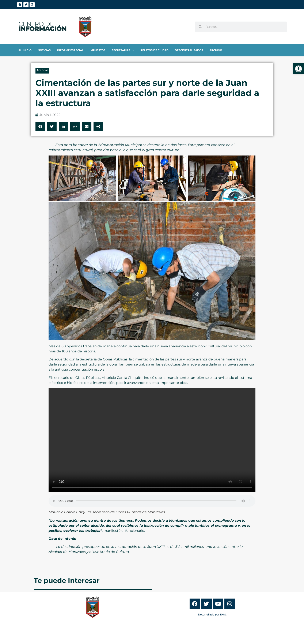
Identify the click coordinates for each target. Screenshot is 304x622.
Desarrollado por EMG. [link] (212, 614)
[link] (298, 68)
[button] (40, 126)
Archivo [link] (42, 70)
